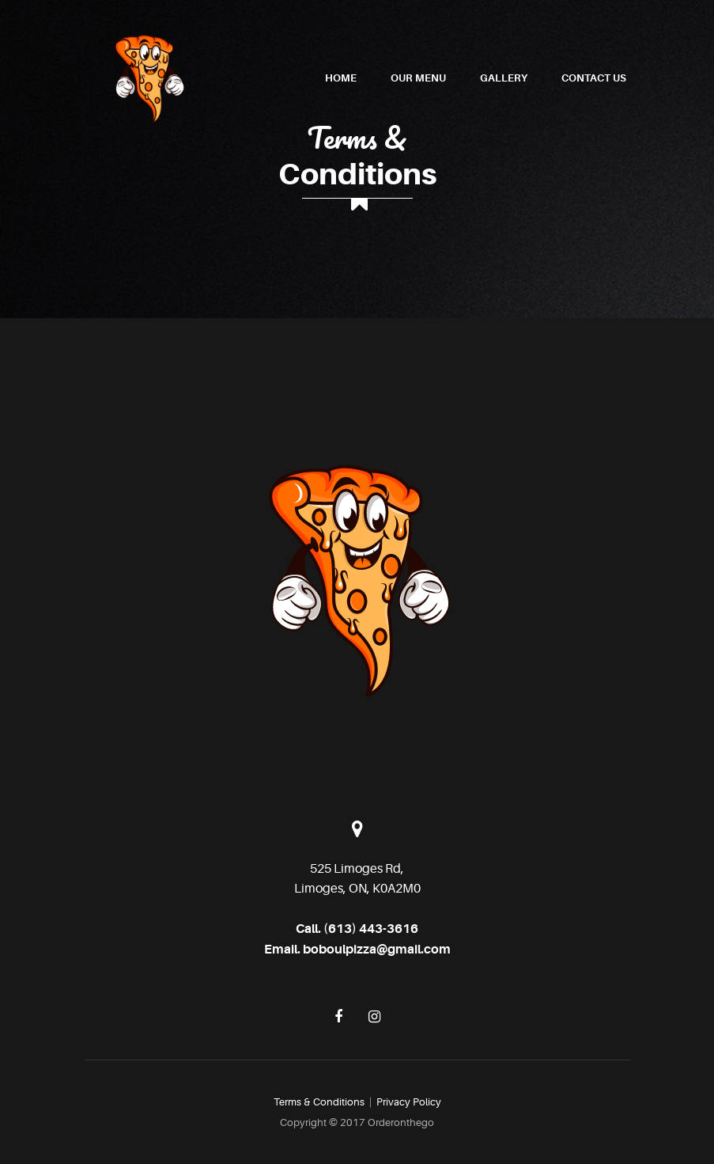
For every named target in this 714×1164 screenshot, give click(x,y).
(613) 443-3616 (370, 929)
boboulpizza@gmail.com (377, 949)
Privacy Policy (408, 1102)
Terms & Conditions (319, 1102)
